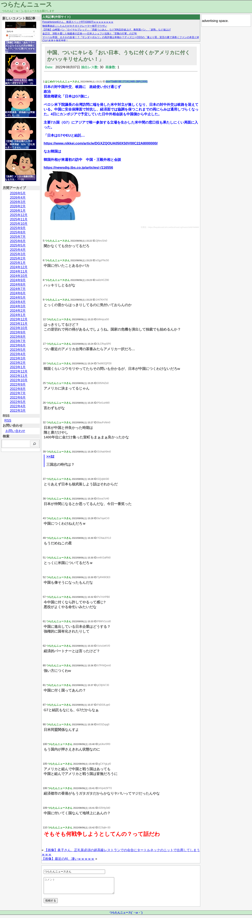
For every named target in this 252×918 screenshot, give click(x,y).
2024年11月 (19, 271)
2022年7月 (18, 393)
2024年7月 (18, 289)
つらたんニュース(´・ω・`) (125, 915)
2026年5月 (18, 193)
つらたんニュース (26, 4)
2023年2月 (18, 363)
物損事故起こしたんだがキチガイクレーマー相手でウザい (74, 25)
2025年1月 (18, 263)
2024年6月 (18, 293)
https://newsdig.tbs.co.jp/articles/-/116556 (78, 168)
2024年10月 (19, 276)
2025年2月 (18, 258)
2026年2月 (18, 206)
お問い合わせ (15, 431)
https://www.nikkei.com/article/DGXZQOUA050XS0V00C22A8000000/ (101, 143)
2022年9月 (18, 384)
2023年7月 (18, 341)
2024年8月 (18, 284)
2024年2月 (18, 310)
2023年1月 (18, 367)
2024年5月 (18, 297)
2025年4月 (18, 249)
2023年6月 (18, 345)
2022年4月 (18, 406)
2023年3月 (18, 358)
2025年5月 (18, 245)
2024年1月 (18, 315)
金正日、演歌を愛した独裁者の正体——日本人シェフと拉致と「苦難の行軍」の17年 (89, 33)
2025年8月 (18, 232)
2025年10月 (19, 223)
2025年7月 (18, 236)
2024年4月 (18, 302)
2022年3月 (18, 410)
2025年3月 (18, 254)
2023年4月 (18, 354)
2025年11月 (19, 219)
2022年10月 (19, 380)
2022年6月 (18, 397)
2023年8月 (18, 336)
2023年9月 (18, 332)
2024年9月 (18, 280)
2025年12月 (19, 215)
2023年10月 (19, 328)
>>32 (50, 456)
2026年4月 (18, 197)
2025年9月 (18, 228)
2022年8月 (18, 389)
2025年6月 (18, 241)
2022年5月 (18, 402)
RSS (7, 420)
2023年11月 (19, 323)
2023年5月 (18, 349)
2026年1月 (18, 210)
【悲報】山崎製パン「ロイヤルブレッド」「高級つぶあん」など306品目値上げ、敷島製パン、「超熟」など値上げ (106, 29)
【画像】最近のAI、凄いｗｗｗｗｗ (68, 858)
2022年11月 (19, 376)
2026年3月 (18, 202)
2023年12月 (19, 319)
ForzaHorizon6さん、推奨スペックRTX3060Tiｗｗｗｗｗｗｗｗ (77, 21)
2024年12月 (19, 267)
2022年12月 (19, 371)
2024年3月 (18, 306)
